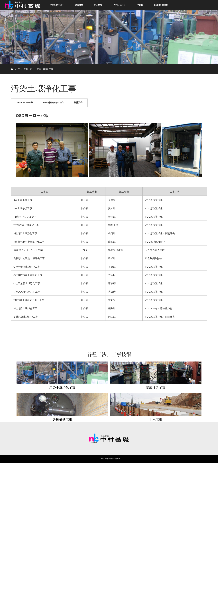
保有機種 (79, 5)
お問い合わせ (119, 5)
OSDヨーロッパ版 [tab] (24, 102)
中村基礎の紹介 (57, 5)
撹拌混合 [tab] (78, 102)
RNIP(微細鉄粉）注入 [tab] (53, 102)
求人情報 (98, 5)
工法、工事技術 (25, 69)
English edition (161, 5)
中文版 (140, 5)
